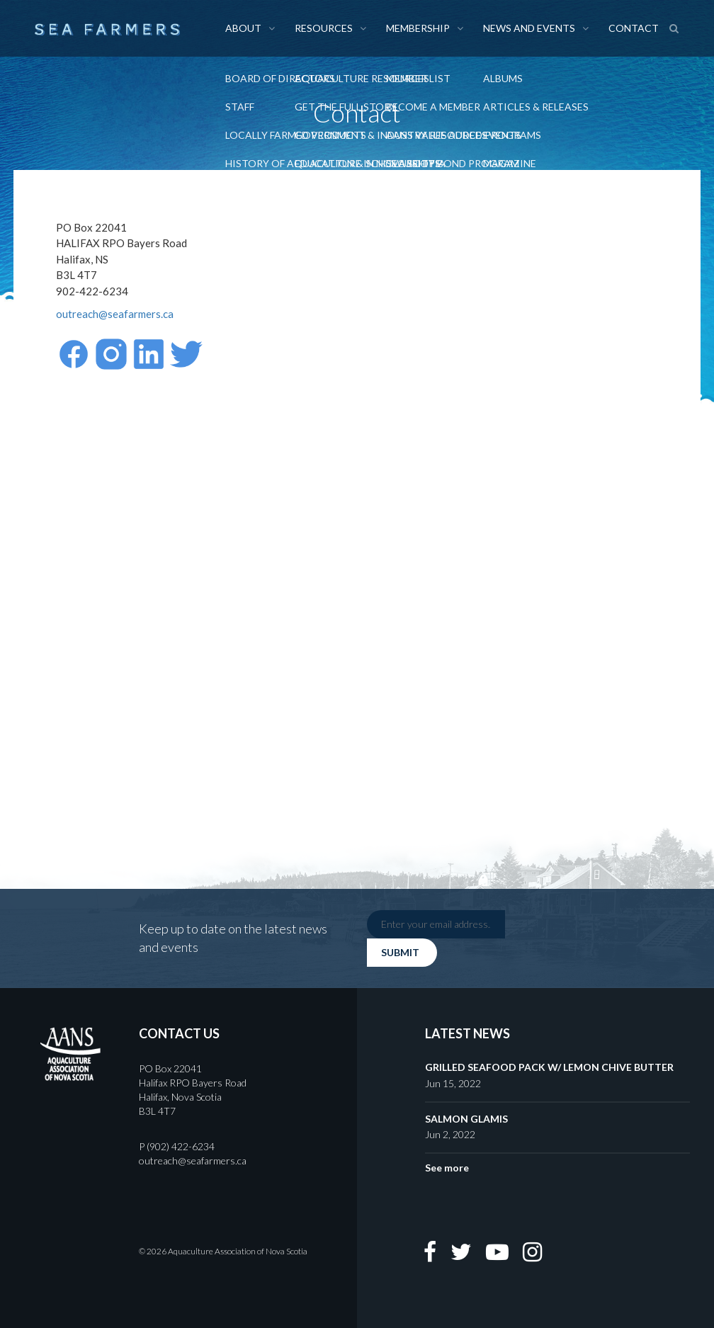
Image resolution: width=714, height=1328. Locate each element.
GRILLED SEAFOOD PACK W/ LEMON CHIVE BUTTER (549, 1067)
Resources (324, 28)
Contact (633, 28)
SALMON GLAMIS (466, 1119)
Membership (418, 28)
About (243, 28)
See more (447, 1168)
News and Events (529, 28)
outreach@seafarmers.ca (115, 313)
